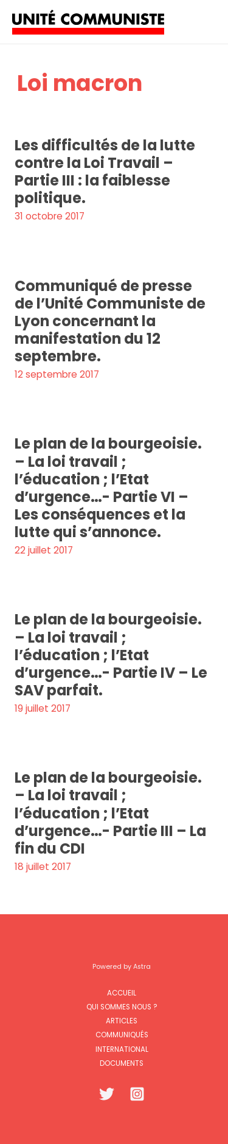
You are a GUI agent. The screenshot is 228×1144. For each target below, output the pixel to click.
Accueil (121, 993)
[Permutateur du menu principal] (203, 21)
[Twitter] (106, 1094)
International (121, 1049)
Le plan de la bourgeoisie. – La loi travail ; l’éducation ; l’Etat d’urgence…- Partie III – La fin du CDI (110, 813)
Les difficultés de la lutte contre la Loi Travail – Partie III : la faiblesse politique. (105, 171)
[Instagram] (137, 1094)
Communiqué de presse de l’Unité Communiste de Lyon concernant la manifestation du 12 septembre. (110, 321)
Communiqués (121, 1035)
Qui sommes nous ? (121, 1007)
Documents (121, 1063)
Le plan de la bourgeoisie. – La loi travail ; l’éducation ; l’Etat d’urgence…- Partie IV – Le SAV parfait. (111, 654)
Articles (121, 1021)
